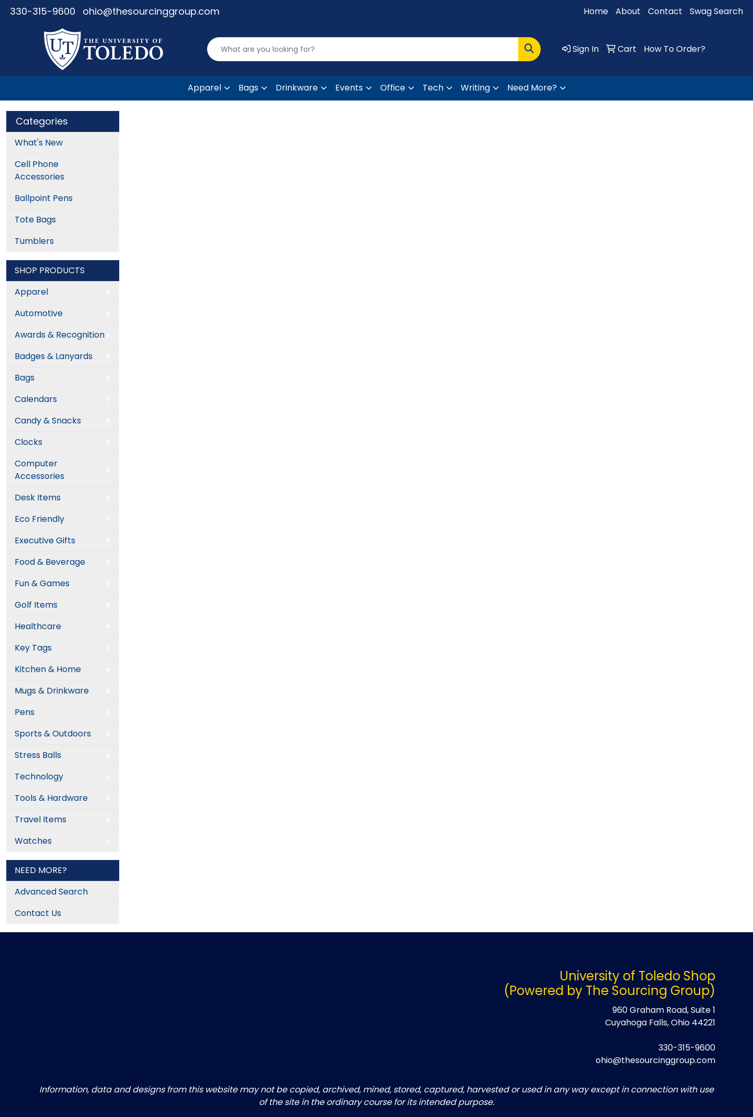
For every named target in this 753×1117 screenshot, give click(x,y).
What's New (39, 143)
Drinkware (297, 88)
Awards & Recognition (60, 335)
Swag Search (716, 11)
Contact (665, 11)
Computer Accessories (39, 469)
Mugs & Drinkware (52, 691)
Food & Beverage (50, 562)
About (628, 11)
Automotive (39, 313)
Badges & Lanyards (54, 356)
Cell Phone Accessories (39, 170)
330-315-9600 (42, 11)
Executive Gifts (45, 540)
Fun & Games (42, 583)
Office (392, 88)
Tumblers (34, 241)
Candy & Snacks (48, 421)
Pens (25, 712)
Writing (475, 88)
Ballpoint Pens (44, 198)
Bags (248, 88)
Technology (39, 776)
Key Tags (33, 648)
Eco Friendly (39, 519)
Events (349, 88)
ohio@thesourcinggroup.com (151, 11)
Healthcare (38, 626)
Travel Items (40, 819)
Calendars (36, 399)
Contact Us (38, 913)
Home (596, 11)
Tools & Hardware (51, 798)
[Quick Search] (363, 49)
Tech (433, 88)
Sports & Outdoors (53, 734)
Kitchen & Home (48, 669)
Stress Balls (38, 755)
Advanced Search (51, 892)
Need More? (532, 88)
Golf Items (36, 605)
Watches (33, 841)
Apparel (204, 88)
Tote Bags (35, 220)
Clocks (28, 442)
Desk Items (38, 498)
